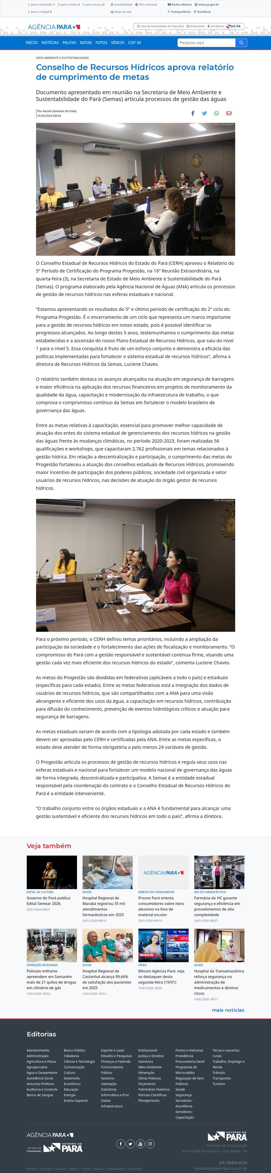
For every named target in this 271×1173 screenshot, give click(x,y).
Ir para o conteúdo (41, 5)
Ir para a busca (93, 5)
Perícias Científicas (152, 1095)
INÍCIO (32, 42)
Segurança (183, 1095)
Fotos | (87, 1168)
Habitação (108, 1084)
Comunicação (74, 1067)
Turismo (219, 1084)
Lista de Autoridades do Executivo (160, 26)
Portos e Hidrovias (189, 1050)
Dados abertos (180, 5)
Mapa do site (120, 12)
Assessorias (196, 26)
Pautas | (62, 1168)
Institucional (147, 1050)
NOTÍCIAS (50, 42)
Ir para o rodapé (40, 12)
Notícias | (47, 1168)
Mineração (146, 1072)
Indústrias (108, 1089)
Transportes (222, 1078)
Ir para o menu (69, 5)
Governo (107, 1078)
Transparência (179, 12)
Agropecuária (37, 1067)
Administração (38, 1056)
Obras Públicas (149, 1078)
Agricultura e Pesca (41, 1061)
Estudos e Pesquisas (116, 1056)
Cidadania (71, 1056)
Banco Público (74, 1050)
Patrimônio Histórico (154, 1089)
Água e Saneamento (42, 1072)
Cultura (69, 1072)
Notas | (75, 1168)
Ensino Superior (76, 1100)
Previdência (184, 1056)
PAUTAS (69, 42)
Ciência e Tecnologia (79, 1061)
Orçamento (146, 1084)
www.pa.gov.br (207, 5)
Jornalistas (215, 26)
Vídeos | (100, 1168)
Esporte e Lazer (112, 1050)
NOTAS (86, 42)
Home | (33, 1168)
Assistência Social (40, 1078)
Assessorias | (117, 1168)
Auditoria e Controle (42, 1089)
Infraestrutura (112, 1106)
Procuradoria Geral (189, 1061)
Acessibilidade (121, 5)
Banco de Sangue (40, 1095)
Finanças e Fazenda (115, 1061)
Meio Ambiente (149, 1067)
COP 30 (134, 42)
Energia (69, 1095)
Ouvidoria (202, 12)
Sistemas (135, 1168)
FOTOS (101, 42)
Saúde (180, 1089)
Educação (71, 1089)
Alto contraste (146, 5)
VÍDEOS (117, 42)
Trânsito (219, 1072)
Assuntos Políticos (40, 1084)
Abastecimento (38, 1050)
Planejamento (148, 1100)
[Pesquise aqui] (241, 43)
